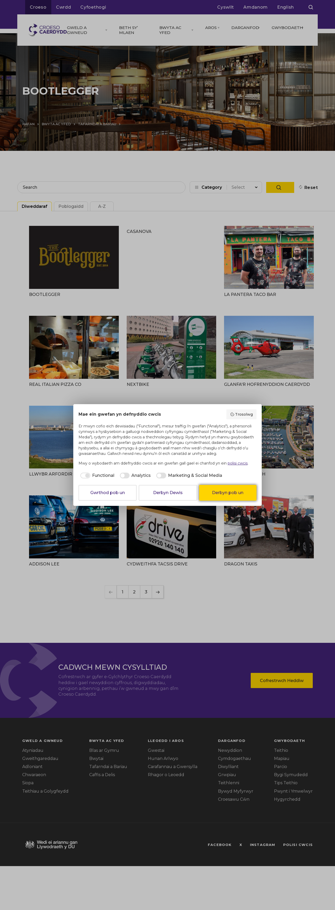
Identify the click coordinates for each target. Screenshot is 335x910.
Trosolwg (241, 414)
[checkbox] (96, 475)
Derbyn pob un (227, 492)
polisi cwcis (238, 463)
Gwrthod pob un (107, 492)
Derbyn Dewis (168, 492)
